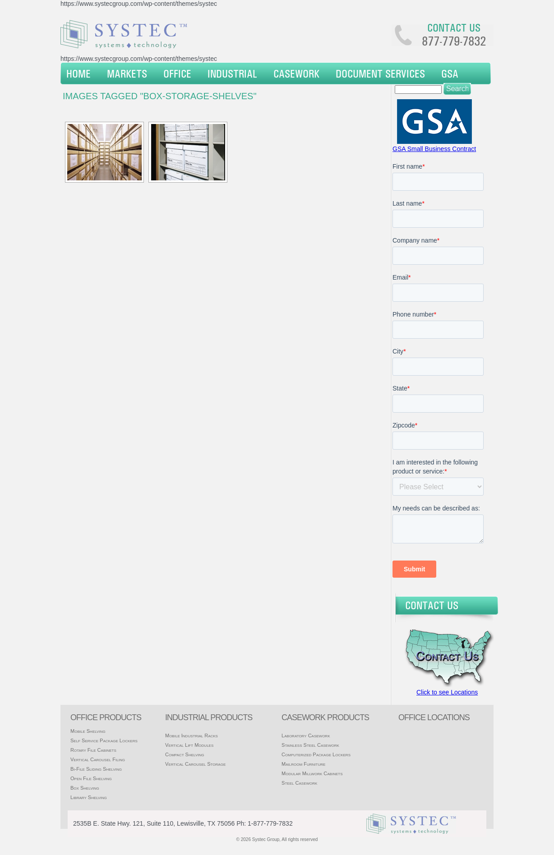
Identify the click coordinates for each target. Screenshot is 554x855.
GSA (449, 73)
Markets (127, 73)
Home (78, 73)
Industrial (232, 73)
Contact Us (431, 605)
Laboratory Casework (306, 735)
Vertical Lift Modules (189, 745)
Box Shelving (84, 788)
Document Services (380, 73)
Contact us (453, 27)
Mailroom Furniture (303, 764)
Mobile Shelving (88, 731)
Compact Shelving (184, 754)
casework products (325, 717)
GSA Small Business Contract (434, 148)
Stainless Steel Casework (310, 745)
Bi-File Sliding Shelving (96, 769)
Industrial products (208, 717)
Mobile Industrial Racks (191, 735)
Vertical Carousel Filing (97, 759)
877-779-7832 (454, 41)
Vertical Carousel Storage (195, 764)
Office (177, 73)
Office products (105, 717)
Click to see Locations (447, 692)
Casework (296, 73)
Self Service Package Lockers (104, 740)
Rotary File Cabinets (93, 750)
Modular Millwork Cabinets (312, 773)
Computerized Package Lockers (316, 754)
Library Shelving (88, 797)
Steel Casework (299, 783)
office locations (434, 717)
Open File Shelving (91, 778)
